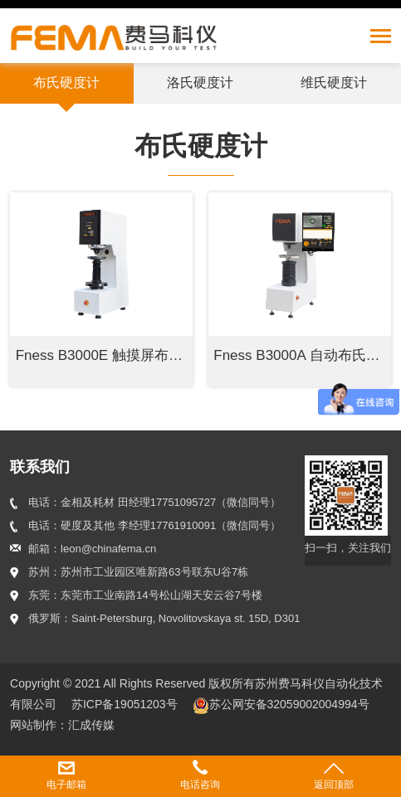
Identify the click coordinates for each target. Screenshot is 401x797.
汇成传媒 (91, 724)
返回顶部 (334, 784)
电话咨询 (200, 784)
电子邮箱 (66, 784)
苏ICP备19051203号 (126, 704)
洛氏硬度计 (200, 82)
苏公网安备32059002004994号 (281, 704)
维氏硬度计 (334, 82)
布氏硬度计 (66, 82)
